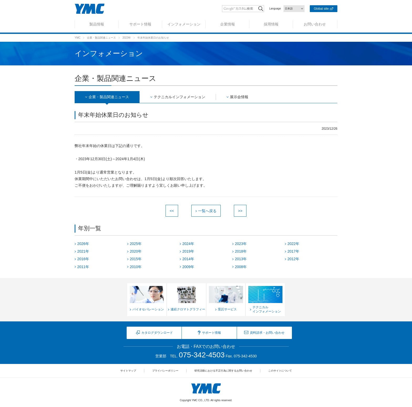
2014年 (188, 259)
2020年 (136, 251)
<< (172, 211)
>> (240, 211)
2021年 (83, 251)
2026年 (83, 244)
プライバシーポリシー (165, 370)
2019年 (188, 251)
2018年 (241, 251)
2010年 (136, 267)
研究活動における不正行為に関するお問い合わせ (223, 370)
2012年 (293, 259)
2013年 (241, 259)
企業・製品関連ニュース (101, 37)
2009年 (188, 267)
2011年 (83, 267)
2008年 (241, 267)
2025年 (136, 244)
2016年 (83, 259)
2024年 (188, 244)
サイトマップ (128, 370)
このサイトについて (280, 370)
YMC (77, 37)
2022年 (293, 244)
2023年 (126, 37)
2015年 (136, 259)
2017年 (293, 251)
